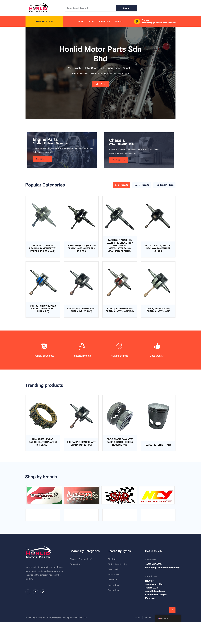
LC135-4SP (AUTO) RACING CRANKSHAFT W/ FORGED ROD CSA (81, 248)
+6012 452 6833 (153, 564)
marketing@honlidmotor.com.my (159, 22)
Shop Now (100, 84)
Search (126, 8)
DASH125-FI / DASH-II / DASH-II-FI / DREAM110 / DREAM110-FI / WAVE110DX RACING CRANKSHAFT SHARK (120, 245)
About (91, 21)
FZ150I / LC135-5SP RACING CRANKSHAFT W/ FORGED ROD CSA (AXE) (42, 248)
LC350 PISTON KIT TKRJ (158, 445)
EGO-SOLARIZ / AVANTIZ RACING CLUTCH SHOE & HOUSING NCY (120, 442)
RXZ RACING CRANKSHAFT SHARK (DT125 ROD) (81, 310)
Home (80, 21)
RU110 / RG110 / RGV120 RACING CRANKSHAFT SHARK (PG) (43, 308)
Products (104, 21)
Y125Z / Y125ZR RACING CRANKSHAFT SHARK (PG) (120, 310)
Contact (119, 21)
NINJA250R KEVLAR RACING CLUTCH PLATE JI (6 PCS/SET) (43, 442)
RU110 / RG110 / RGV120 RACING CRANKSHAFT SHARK (158, 248)
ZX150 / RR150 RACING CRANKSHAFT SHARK (158, 310)
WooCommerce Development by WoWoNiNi (67, 618)
